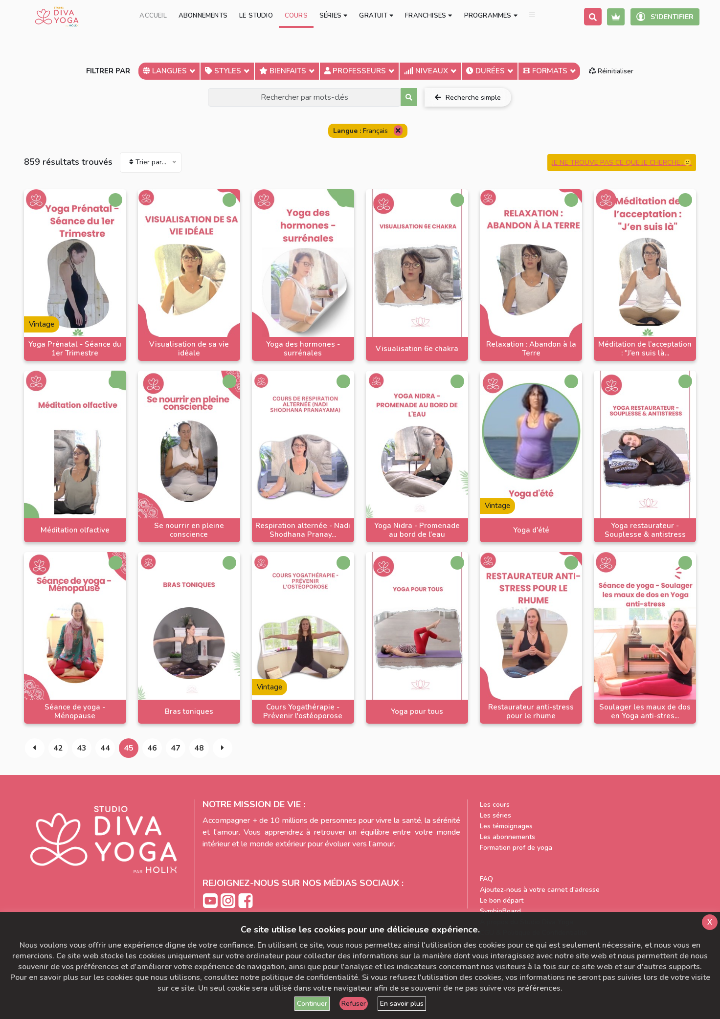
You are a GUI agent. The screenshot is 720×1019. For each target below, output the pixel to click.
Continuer (312, 1003)
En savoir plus (402, 1003)
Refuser (353, 1003)
